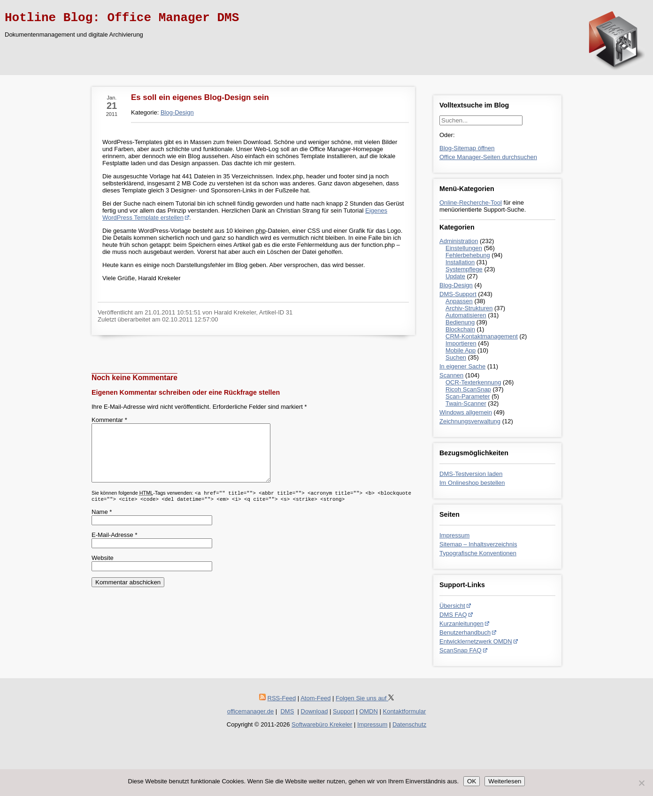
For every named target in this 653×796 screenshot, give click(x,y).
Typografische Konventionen (477, 553)
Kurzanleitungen (461, 623)
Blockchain (460, 329)
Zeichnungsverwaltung (469, 421)
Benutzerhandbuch (465, 632)
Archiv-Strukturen (469, 308)
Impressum (454, 535)
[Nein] (641, 783)
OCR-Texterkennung (473, 382)
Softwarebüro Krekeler (322, 724)
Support (343, 711)
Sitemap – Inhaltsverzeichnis (478, 544)
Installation (460, 262)
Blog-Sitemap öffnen (467, 148)
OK (471, 781)
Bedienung (460, 322)
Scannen (451, 375)
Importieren (461, 343)
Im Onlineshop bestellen (472, 482)
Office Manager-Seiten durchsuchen (488, 157)
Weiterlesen (504, 781)
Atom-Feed (315, 698)
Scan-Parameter (468, 396)
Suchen (456, 357)
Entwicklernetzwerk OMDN (475, 641)
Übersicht (452, 605)
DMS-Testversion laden (470, 473)
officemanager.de (250, 711)
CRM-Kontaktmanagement (482, 336)
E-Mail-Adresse (115, 546)
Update (455, 276)
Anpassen (459, 301)
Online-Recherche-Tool (470, 202)
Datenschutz (409, 724)
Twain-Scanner (466, 403)
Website (103, 569)
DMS (287, 711)
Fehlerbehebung (468, 255)
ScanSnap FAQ (460, 650)
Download (314, 711)
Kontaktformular (404, 711)
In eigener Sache (462, 366)
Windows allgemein (465, 412)
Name (102, 523)
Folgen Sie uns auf (365, 698)
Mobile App (461, 350)
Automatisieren (466, 315)
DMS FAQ (453, 614)
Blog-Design (456, 285)
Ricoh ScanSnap (468, 389)
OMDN (368, 711)
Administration (458, 241)
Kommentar (109, 419)
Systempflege (464, 269)
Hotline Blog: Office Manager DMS (122, 18)
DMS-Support (457, 294)
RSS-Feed (282, 698)
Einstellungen (464, 248)
